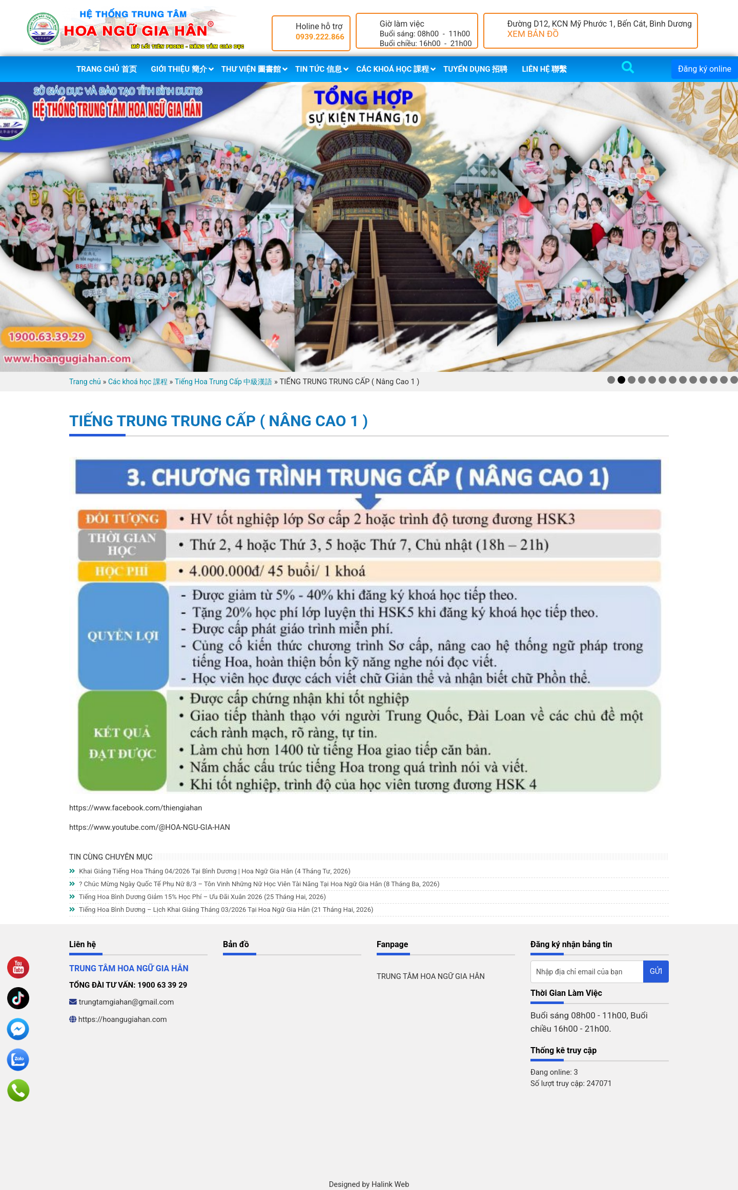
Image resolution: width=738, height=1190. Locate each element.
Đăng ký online (704, 69)
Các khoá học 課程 (392, 69)
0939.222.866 (320, 36)
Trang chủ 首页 (106, 69)
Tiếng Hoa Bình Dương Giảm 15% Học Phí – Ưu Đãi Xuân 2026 (197, 897)
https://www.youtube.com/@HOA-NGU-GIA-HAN (149, 827)
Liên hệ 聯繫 (544, 69)
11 (713, 380)
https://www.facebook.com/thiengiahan (135, 807)
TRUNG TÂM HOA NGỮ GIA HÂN (431, 976)
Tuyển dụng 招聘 (475, 69)
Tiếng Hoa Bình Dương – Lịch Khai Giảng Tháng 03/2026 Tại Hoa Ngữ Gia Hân (221, 909)
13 (734, 380)
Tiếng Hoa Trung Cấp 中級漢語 (223, 382)
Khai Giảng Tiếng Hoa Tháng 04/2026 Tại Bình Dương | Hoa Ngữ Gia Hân (210, 871)
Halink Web (390, 1184)
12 (724, 380)
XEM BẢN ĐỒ (533, 34)
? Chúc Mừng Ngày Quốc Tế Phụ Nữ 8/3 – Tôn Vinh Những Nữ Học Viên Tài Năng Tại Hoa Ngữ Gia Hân (254, 884)
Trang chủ (85, 382)
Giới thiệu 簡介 (179, 69)
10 (703, 380)
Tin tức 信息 (318, 69)
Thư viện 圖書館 (251, 69)
